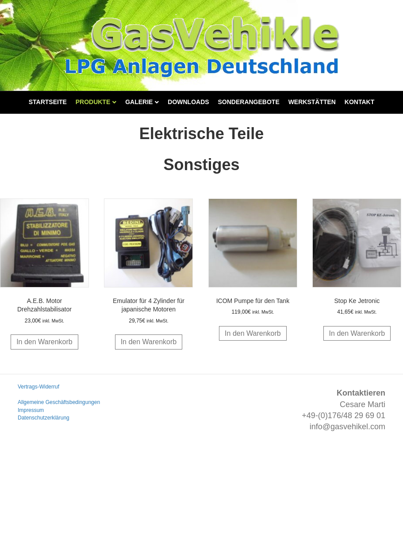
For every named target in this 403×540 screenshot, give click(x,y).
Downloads (188, 101)
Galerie (139, 101)
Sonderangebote (249, 101)
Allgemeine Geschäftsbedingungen (59, 402)
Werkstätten (312, 101)
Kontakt (359, 101)
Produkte (93, 101)
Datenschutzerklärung (43, 418)
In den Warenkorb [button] (44, 342)
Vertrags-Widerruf (38, 387)
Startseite (48, 101)
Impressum (31, 410)
